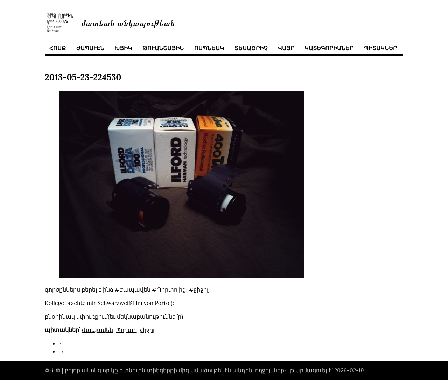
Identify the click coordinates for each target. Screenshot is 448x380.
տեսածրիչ (250, 48)
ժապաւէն (90, 48)
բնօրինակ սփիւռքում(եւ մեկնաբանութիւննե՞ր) (114, 316)
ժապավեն (97, 329)
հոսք (57, 48)
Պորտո (126, 329)
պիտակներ (380, 48)
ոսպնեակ (209, 48)
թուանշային (163, 48)
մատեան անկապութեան (128, 22)
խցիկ (123, 48)
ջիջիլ (147, 329)
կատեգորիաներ (329, 48)
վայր (286, 48)
